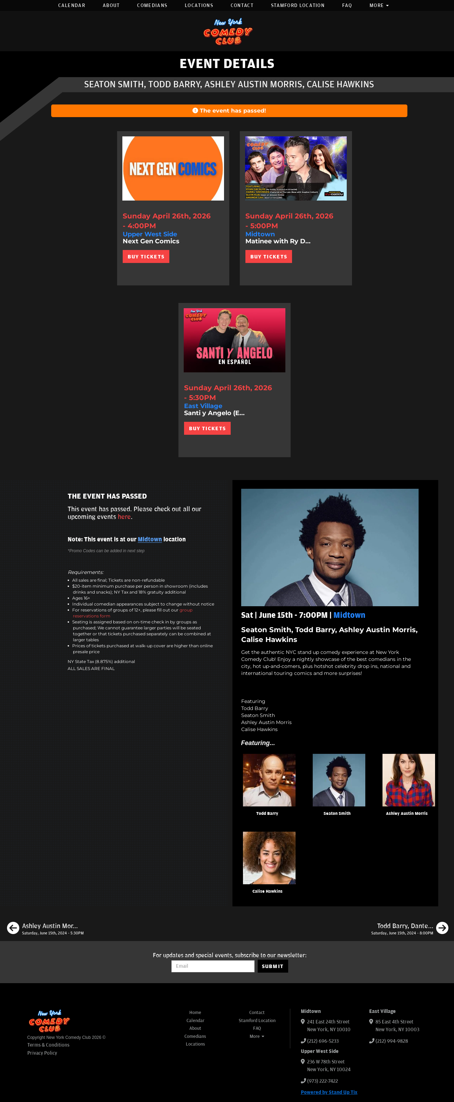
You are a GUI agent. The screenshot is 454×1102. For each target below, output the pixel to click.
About (111, 5)
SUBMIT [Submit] (273, 966)
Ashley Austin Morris (407, 813)
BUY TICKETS (146, 256)
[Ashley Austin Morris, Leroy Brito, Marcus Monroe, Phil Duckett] (45, 929)
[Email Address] (213, 966)
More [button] (379, 5)
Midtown (150, 539)
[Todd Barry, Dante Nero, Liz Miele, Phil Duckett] (409, 929)
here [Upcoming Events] (124, 517)
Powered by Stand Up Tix (329, 1092)
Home (195, 1012)
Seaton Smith (337, 813)
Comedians (152, 5)
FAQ (347, 5)
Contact (242, 5)
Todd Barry (267, 813)
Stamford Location (298, 5)
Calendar (71, 5)
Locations (199, 5)
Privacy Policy (42, 1053)
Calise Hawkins (267, 891)
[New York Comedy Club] (227, 31)
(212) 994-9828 (391, 1041)
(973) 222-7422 (322, 1081)
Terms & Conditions (48, 1045)
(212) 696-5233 (323, 1041)
